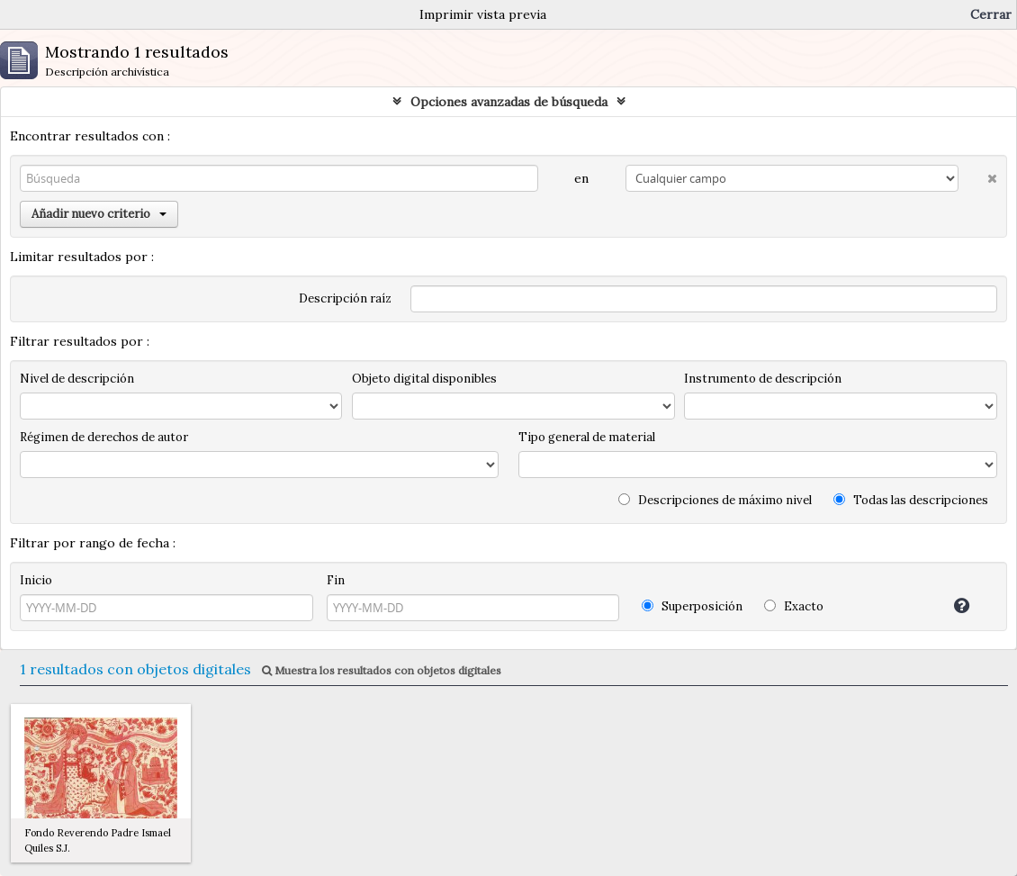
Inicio (36, 580)
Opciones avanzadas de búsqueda (509, 102)
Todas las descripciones (910, 500)
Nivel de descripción (77, 378)
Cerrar (991, 14)
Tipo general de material (586, 437)
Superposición (692, 606)
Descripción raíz (345, 298)
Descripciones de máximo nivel (715, 500)
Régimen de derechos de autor (104, 437)
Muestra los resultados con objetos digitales (381, 670)
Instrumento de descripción (763, 378)
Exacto (794, 606)
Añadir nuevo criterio (99, 213)
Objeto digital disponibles (424, 378)
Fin (336, 580)
